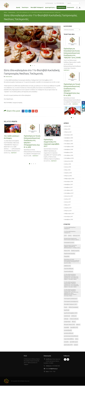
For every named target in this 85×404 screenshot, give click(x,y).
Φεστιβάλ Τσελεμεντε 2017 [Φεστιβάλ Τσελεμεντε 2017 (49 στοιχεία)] (70, 322)
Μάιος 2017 (67, 223)
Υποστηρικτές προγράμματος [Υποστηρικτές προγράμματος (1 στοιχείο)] (71, 319)
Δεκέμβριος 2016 (69, 237)
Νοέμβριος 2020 (69, 159)
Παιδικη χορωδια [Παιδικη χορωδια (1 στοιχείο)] (75, 268)
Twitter (26, 74)
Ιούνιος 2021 (68, 144)
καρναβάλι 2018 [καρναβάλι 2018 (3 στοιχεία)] (74, 345)
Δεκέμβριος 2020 (69, 156)
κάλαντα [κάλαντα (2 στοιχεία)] (78, 342)
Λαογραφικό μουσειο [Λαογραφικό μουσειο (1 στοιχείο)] (69, 260)
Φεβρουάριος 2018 (69, 197)
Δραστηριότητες (50, 7)
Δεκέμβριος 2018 (69, 167)
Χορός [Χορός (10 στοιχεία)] (65, 325)
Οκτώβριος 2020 (69, 161)
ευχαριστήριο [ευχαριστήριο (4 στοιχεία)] (67, 340)
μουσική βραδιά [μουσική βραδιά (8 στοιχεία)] (68, 348)
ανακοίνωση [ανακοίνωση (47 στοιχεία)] (67, 334)
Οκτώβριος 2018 (69, 173)
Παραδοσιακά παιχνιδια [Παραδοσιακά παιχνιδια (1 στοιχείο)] (69, 271)
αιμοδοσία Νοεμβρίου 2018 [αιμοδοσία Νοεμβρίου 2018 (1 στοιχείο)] (70, 331)
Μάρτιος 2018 (68, 194)
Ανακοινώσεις (61, 7)
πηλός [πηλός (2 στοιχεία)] (76, 357)
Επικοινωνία (49, 3)
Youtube (68, 378)
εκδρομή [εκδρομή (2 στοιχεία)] (66, 337)
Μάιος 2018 (67, 188)
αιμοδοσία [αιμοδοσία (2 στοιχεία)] (66, 328)
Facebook (23, 74)
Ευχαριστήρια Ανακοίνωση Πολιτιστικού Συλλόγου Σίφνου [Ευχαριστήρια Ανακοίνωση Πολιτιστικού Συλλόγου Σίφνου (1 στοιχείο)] (71, 257)
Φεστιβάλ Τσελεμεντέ (37, 7)
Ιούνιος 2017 (68, 220)
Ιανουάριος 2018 (69, 199)
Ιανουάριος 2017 (69, 234)
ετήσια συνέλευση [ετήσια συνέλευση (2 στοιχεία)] (74, 337)
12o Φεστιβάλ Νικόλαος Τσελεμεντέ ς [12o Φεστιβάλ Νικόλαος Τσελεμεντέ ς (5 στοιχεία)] (70, 250)
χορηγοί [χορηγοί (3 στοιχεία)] (76, 363)
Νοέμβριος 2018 (69, 170)
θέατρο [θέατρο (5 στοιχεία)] (74, 340)
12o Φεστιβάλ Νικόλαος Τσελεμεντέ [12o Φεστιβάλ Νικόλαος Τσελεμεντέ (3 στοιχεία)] (70, 246)
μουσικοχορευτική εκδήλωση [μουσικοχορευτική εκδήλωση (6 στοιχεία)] (71, 354)
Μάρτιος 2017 (68, 229)
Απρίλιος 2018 (68, 191)
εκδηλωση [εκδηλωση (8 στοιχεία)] (73, 334)
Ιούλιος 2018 (68, 182)
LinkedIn (29, 74)
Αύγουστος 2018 (69, 179)
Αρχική (18, 7)
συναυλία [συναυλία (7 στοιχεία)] (66, 360)
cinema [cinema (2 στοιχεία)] (69, 253)
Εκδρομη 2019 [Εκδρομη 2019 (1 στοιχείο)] (76, 253)
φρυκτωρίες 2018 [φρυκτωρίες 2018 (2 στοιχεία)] (68, 363)
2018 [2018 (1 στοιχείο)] (65, 253)
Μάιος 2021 (67, 147)
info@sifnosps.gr (53, 387)
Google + (33, 74)
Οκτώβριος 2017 (69, 208)
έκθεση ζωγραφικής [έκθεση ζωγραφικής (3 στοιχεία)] (73, 325)
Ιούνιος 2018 (68, 185)
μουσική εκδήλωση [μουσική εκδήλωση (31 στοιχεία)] (68, 351)
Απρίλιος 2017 (68, 226)
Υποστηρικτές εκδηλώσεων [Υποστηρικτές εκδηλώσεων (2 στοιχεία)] (70, 316)
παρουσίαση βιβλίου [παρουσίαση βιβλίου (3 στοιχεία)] (69, 357)
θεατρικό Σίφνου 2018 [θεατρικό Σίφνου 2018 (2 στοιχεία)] (69, 342)
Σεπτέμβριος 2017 (69, 211)
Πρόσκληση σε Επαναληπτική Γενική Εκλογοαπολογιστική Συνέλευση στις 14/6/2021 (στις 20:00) (72, 53)
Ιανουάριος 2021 (69, 153)
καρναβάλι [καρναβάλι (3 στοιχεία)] (66, 345)
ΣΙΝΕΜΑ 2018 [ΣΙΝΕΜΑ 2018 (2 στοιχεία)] (67, 284)
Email (36, 74)
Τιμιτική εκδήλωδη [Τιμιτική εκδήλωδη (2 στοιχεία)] (68, 289)
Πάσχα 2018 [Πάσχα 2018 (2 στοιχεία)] (67, 268)
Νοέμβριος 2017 (69, 205)
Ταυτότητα (25, 7)
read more (14, 116)
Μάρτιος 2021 (68, 150)
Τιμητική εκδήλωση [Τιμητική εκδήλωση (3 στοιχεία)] (68, 287)
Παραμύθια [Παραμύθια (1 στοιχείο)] (66, 274)
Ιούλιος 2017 (68, 217)
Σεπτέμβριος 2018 (69, 176)
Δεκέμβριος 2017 (69, 202)
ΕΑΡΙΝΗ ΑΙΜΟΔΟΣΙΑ (71, 118)
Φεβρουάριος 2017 (69, 231)
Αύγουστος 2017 (69, 214)
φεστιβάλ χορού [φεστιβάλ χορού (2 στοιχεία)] (74, 360)
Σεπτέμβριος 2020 (69, 164)
